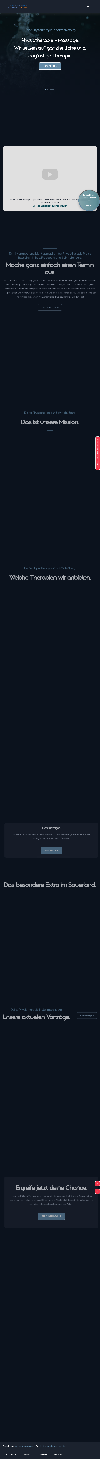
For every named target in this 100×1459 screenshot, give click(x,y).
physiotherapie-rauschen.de (52, 1446)
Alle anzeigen (87, 1016)
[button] (88, 6)
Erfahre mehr (50, 66)
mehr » (89, 205)
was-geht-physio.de (24, 1446)
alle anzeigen (52, 850)
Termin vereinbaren (52, 1216)
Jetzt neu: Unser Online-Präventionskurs (98, 453)
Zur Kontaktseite (50, 308)
